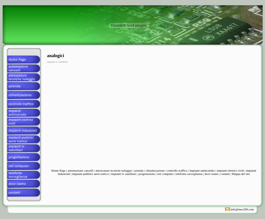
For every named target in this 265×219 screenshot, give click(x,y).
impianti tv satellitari (123, 173)
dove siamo (211, 173)
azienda (139, 170)
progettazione (147, 173)
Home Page (58, 170)
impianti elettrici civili (230, 170)
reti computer (165, 173)
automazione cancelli (80, 170)
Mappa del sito (241, 173)
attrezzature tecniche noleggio (113, 170)
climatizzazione (155, 170)
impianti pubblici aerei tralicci (90, 173)
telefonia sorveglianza (189, 173)
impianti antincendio (202, 170)
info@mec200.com (242, 209)
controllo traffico (177, 170)
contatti (225, 173)
